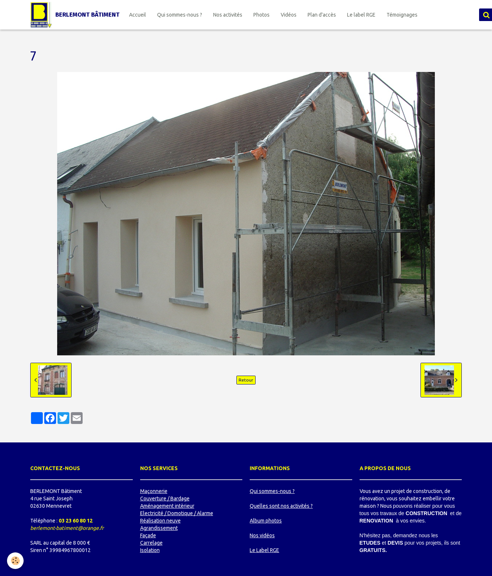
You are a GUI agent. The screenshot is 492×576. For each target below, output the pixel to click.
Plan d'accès (322, 15)
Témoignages (402, 15)
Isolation (150, 550)
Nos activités (227, 15)
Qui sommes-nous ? (179, 15)
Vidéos (289, 15)
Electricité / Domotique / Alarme (176, 513)
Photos (261, 15)
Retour (246, 379)
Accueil (137, 15)
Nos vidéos (262, 535)
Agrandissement (159, 528)
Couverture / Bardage (165, 498)
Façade (148, 535)
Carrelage (151, 543)
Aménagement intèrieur (167, 506)
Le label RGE (361, 15)
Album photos (266, 521)
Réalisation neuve (160, 521)
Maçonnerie (153, 491)
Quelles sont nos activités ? (281, 506)
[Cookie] (15, 560)
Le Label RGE (264, 550)
